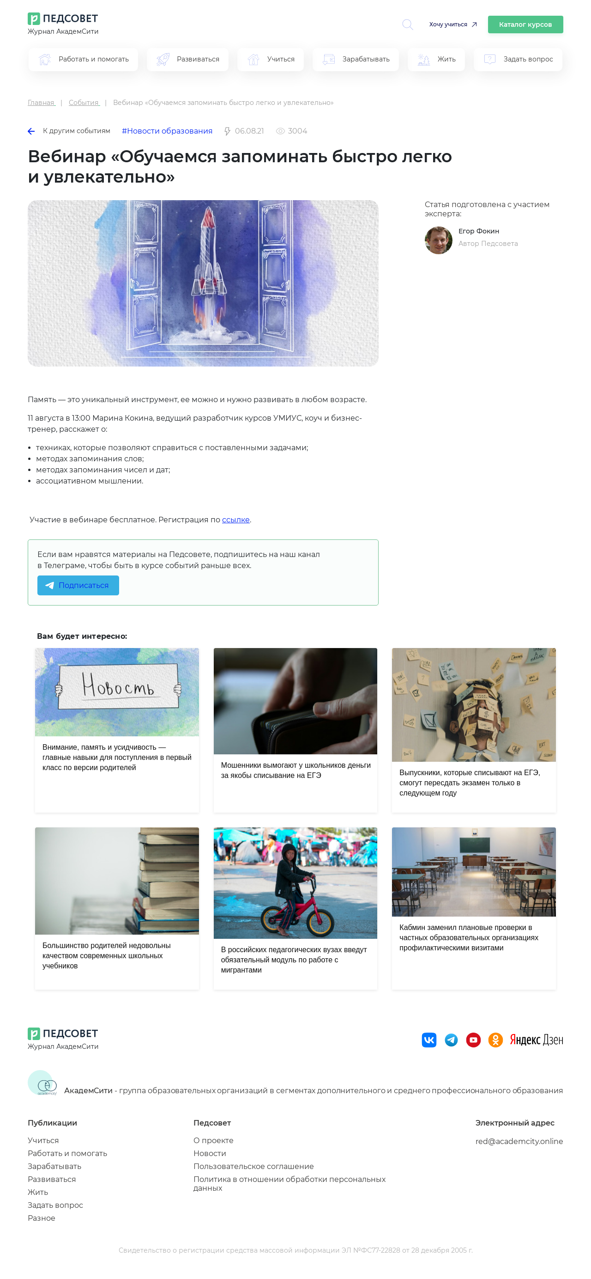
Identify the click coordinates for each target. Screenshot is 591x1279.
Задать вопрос (55, 1205)
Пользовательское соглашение (253, 1166)
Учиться (43, 1140)
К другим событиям (69, 131)
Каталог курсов (525, 24)
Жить (38, 1192)
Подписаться (84, 585)
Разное (41, 1218)
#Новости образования (167, 131)
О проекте (213, 1140)
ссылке (236, 519)
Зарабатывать (54, 1166)
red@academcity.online (519, 1141)
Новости (209, 1153)
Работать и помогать (67, 1153)
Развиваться (52, 1179)
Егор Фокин (479, 231)
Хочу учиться (448, 24)
